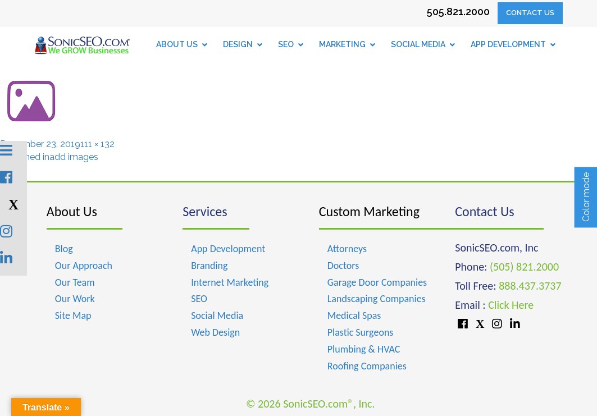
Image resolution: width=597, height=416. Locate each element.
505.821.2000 (458, 11)
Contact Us (530, 12)
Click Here (511, 305)
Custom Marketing (369, 211)
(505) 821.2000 (524, 266)
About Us (72, 211)
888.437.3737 (530, 285)
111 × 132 (97, 144)
